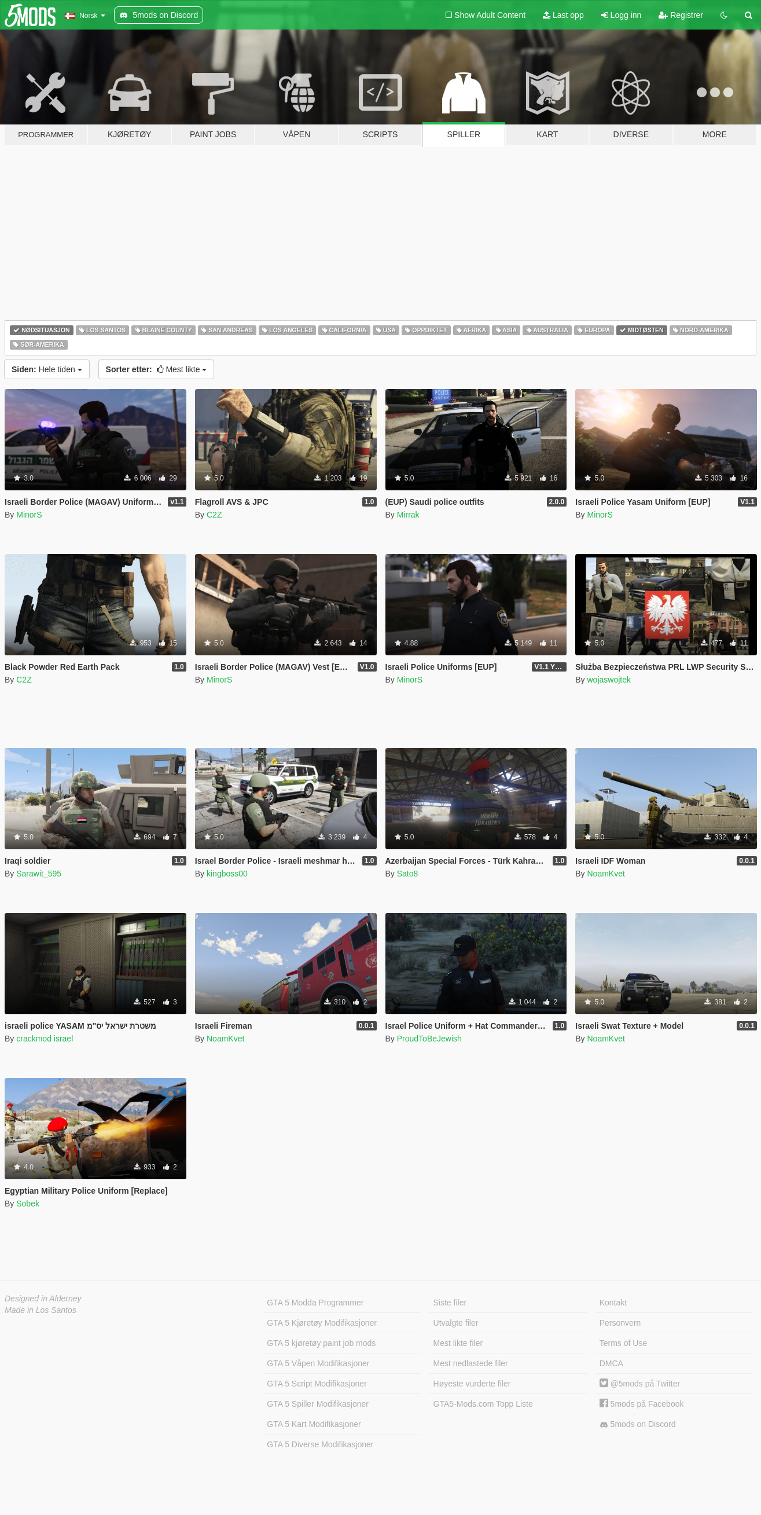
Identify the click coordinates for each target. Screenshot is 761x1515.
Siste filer (450, 1302)
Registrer (681, 15)
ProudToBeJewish (429, 1038)
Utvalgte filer (456, 1322)
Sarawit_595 (38, 873)
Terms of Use (623, 1343)
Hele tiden (47, 369)
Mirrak (408, 514)
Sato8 (407, 873)
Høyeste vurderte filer (472, 1383)
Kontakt (613, 1302)
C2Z (214, 514)
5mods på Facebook (642, 1404)
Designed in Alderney (43, 1298)
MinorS (29, 514)
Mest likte (156, 369)
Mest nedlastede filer (470, 1363)
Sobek (27, 1203)
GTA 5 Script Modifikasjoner (316, 1383)
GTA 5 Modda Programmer (315, 1302)
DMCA (611, 1363)
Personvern (620, 1322)
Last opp (563, 15)
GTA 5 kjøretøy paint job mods (321, 1343)
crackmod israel (44, 1038)
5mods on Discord (638, 1424)
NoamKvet (605, 873)
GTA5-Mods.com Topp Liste (483, 1403)
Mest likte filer (458, 1343)
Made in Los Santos (40, 1310)
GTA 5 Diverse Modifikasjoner (320, 1444)
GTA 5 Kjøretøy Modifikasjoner (322, 1322)
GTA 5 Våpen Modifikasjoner (318, 1363)
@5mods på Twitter (640, 1383)
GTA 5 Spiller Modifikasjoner (318, 1403)
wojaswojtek (608, 679)
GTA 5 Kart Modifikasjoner (314, 1424)
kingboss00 (227, 873)
